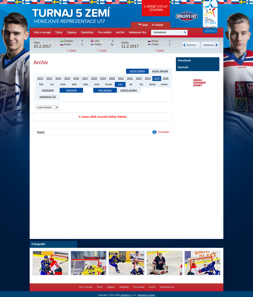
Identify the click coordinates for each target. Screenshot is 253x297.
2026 (165, 78)
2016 (76, 78)
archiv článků (137, 71)
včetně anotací (128, 90)
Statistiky (87, 32)
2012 (40, 78)
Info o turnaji (42, 32)
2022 (130, 78)
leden (41, 84)
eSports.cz (126, 295)
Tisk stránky (163, 132)
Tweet (40, 132)
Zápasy (71, 32)
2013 (49, 78)
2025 (157, 78)
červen (97, 84)
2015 (67, 78)
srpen (120, 84)
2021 (121, 78)
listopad (152, 84)
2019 (103, 78)
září (130, 84)
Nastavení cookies (146, 295)
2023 (139, 78)
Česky (145, 24)
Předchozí (191, 45)
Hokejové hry (137, 32)
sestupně (71, 90)
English (159, 24)
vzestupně (48, 90)
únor (52, 84)
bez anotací (105, 90)
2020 (112, 78)
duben (74, 84)
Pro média (104, 32)
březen (63, 84)
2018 (94, 78)
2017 (85, 78)
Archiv (120, 32)
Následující (209, 45)
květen (85, 84)
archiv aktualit (160, 71)
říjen (141, 84)
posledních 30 (48, 96)
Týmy (59, 32)
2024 (148, 78)
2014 (58, 78)
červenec (108, 84)
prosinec (164, 84)
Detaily (73, 50)
